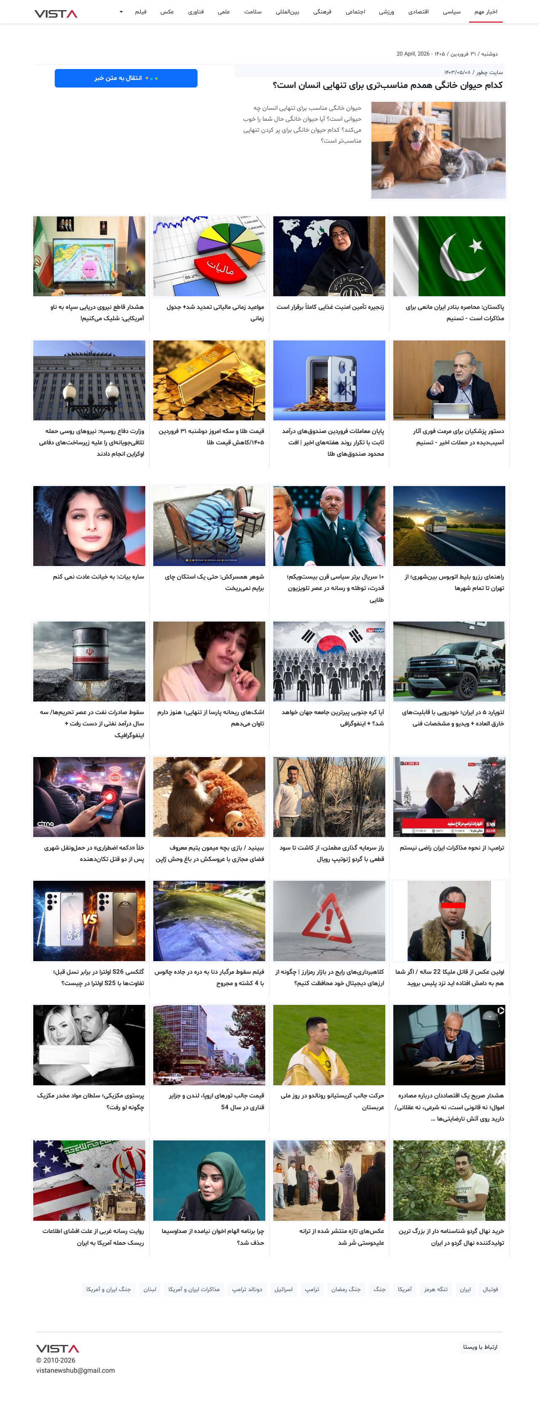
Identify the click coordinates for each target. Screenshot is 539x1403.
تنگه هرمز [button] (436, 1290)
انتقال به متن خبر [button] (126, 78)
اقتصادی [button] (418, 12)
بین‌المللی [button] (287, 12)
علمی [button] (224, 12)
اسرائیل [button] (284, 1290)
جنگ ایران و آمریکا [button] (108, 1290)
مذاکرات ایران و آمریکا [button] (194, 1290)
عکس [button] (167, 12)
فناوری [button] (196, 12)
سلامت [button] (252, 12)
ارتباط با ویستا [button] (480, 1347)
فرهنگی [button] (322, 12)
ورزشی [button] (386, 12)
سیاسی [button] (452, 12)
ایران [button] (465, 1290)
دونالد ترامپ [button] (247, 1290)
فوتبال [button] (490, 1290)
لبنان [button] (150, 1290)
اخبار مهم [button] (486, 12)
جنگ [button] (380, 1290)
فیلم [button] (141, 12)
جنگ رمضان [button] (346, 1290)
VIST (56, 11)
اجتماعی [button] (355, 12)
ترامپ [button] (312, 1290)
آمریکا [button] (405, 1290)
